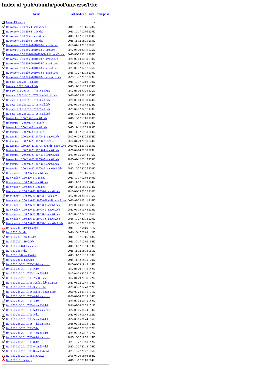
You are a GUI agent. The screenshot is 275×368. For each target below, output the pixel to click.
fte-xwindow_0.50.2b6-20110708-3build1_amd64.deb (36, 200)
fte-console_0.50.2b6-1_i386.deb (24, 31)
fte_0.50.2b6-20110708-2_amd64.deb (27, 273)
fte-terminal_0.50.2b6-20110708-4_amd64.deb (32, 150)
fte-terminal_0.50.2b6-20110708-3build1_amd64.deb (36, 145)
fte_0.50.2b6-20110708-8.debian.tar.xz (28, 337)
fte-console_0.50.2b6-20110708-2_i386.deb (30, 49)
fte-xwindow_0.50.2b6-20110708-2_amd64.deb (33, 191)
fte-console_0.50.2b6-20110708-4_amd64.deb (32, 58)
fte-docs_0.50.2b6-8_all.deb (22, 86)
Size (91, 13)
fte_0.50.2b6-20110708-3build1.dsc (26, 287)
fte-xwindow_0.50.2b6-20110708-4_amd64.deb (33, 204)
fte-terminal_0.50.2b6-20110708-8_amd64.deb (32, 163)
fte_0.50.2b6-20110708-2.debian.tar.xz (28, 264)
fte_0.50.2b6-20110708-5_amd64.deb (27, 319)
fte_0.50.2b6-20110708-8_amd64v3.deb (28, 351)
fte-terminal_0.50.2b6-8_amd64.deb (26, 127)
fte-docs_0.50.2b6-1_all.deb (22, 81)
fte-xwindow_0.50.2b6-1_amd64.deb (27, 173)
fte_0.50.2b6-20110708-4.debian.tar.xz (28, 296)
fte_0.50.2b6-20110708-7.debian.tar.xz (28, 323)
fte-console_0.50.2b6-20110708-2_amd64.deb (32, 45)
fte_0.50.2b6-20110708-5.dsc (22, 314)
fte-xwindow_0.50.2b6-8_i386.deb (25, 186)
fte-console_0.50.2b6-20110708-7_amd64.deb (32, 68)
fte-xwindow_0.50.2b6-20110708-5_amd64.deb (33, 209)
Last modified (78, 13)
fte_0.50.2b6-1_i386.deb (20, 241)
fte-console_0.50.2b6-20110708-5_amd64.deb (32, 63)
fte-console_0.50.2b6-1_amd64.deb (26, 26)
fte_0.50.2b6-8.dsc (16, 250)
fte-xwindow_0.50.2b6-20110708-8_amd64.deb (33, 218)
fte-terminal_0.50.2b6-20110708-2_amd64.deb (32, 136)
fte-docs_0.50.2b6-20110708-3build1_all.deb (31, 95)
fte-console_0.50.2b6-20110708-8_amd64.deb (32, 72)
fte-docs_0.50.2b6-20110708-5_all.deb (28, 104)
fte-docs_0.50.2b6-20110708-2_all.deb (28, 90)
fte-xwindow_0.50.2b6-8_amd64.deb (27, 182)
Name (36, 13)
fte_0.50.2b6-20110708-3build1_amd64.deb (31, 291)
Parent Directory (15, 22)
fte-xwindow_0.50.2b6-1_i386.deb (25, 177)
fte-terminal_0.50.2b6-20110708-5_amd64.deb (32, 154)
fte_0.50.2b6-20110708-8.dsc (22, 341)
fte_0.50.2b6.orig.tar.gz (19, 360)
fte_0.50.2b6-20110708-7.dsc (22, 328)
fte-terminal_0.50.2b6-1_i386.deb (25, 122)
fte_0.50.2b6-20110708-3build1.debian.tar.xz (31, 282)
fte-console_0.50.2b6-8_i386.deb (24, 40)
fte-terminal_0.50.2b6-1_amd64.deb (26, 118)
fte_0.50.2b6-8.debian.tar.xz (22, 246)
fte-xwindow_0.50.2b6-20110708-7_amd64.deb (33, 214)
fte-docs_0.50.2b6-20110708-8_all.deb (28, 113)
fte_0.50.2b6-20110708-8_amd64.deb (27, 346)
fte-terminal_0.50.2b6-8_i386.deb (25, 131)
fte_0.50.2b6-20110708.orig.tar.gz (25, 355)
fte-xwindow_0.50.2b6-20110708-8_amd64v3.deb (34, 223)
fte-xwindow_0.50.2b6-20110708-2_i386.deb (31, 195)
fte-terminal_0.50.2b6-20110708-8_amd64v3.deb (34, 168)
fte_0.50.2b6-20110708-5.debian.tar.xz (28, 309)
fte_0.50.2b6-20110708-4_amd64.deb (27, 305)
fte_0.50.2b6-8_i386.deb (20, 259)
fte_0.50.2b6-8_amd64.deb (21, 255)
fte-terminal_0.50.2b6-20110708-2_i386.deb (31, 141)
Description (102, 13)
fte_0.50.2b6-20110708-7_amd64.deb (27, 332)
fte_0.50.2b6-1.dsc (16, 232)
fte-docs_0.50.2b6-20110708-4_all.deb (28, 99)
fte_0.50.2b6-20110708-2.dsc (22, 268)
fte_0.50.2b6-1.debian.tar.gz (22, 227)
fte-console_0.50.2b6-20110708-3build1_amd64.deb (35, 54)
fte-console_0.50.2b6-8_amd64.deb (26, 36)
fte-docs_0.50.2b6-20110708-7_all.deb (28, 109)
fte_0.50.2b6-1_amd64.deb (21, 236)
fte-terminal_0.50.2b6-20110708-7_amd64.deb (32, 159)
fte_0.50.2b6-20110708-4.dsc (22, 300)
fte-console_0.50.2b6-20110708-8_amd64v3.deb (33, 77)
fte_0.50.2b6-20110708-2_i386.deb (26, 278)
